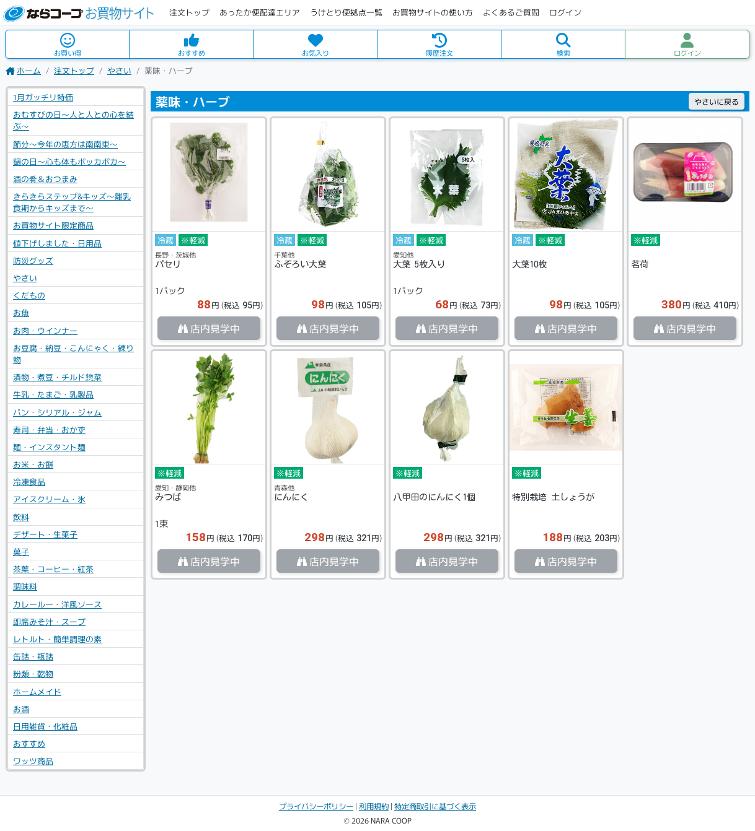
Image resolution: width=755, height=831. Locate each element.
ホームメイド (37, 691)
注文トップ (189, 12)
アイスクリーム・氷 (49, 499)
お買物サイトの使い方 (432, 12)
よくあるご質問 (511, 12)
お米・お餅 (33, 464)
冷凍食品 (29, 481)
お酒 (21, 709)
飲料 (21, 517)
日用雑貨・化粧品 (45, 726)
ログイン (565, 12)
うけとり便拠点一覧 (346, 12)
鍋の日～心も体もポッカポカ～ (69, 161)
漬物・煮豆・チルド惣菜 (57, 377)
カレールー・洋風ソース (57, 604)
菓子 (21, 551)
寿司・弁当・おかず (49, 429)
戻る (716, 101)
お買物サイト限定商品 (53, 225)
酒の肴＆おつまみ (45, 179)
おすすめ (29, 743)
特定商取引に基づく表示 (435, 806)
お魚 (21, 312)
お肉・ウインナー (45, 330)
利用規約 (374, 806)
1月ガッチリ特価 (43, 97)
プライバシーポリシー (316, 806)
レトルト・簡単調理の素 (57, 639)
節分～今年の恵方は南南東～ (65, 144)
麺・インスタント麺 (49, 447)
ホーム (23, 70)
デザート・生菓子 (45, 534)
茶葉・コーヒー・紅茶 (53, 569)
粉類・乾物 (33, 673)
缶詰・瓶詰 (33, 656)
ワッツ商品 (33, 761)
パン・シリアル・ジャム (57, 412)
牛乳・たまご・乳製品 (53, 394)
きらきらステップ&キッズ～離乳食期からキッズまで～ (72, 202)
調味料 (25, 586)
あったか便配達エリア (259, 12)
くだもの (29, 295)
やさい (119, 70)
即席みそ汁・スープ (49, 621)
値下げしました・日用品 (57, 243)
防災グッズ (33, 260)
